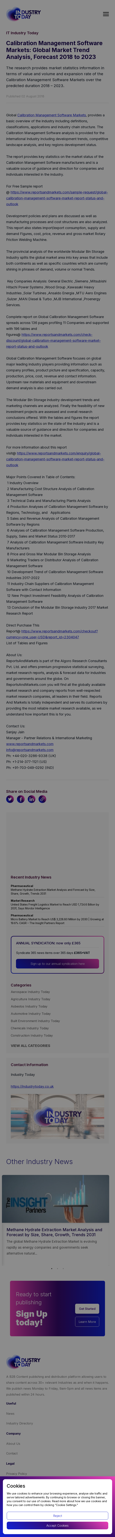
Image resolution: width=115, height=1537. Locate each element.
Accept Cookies (57, 1525)
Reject (57, 1516)
